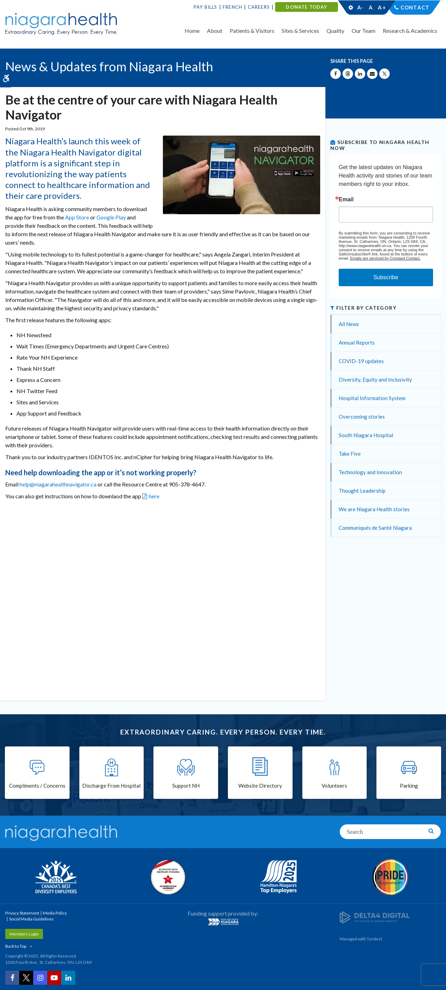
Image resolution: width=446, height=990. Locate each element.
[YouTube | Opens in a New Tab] (54, 978)
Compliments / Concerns (37, 785)
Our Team (363, 30)
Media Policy (55, 913)
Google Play (111, 217)
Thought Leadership (362, 490)
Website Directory (260, 785)
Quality (335, 30)
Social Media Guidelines (31, 919)
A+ (381, 7)
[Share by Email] (372, 73)
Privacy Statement (22, 913)
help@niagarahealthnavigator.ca (58, 484)
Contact (415, 7)
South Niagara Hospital (366, 435)
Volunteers (334, 785)
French (232, 7)
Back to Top (15, 946)
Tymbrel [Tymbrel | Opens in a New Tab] (374, 938)
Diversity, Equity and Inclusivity (375, 379)
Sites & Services (300, 30)
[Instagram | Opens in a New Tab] (40, 978)
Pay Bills (205, 7)
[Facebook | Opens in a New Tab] (12, 978)
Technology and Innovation (370, 472)
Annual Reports (357, 342)
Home (192, 30)
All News (349, 324)
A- (360, 7)
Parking (409, 785)
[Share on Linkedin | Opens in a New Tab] (360, 73)
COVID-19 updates (361, 361)
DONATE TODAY (306, 7)
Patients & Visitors (252, 30)
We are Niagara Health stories (374, 509)
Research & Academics (410, 30)
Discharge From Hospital (111, 785)
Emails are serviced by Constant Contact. (385, 258)
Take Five (350, 453)
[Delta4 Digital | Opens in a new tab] (375, 916)
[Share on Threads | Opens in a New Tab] (348, 73)
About (214, 30)
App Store (77, 217)
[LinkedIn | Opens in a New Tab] (68, 978)
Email (346, 199)
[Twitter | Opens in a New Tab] (26, 978)
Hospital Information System (372, 398)
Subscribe (385, 277)
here (154, 496)
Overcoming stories (362, 416)
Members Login (24, 934)
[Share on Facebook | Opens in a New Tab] (335, 73)
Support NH (186, 785)
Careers (259, 7)
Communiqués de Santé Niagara (375, 528)
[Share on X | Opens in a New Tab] (384, 73)
